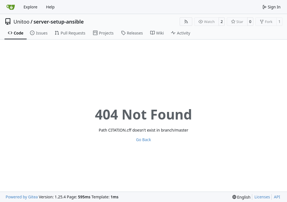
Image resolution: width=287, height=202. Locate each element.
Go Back (143, 139)
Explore (30, 7)
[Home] (10, 7)
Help (50, 7)
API (277, 196)
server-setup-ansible (58, 21)
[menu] (241, 197)
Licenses (262, 196)
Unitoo (21, 21)
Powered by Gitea (22, 196)
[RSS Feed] (186, 21)
